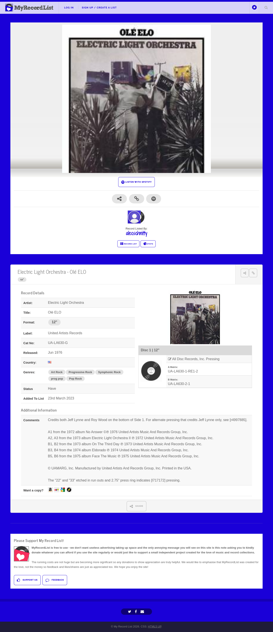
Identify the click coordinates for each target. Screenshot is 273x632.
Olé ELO (78, 271)
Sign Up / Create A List (99, 7)
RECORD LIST (128, 243)
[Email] (143, 611)
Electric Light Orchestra (42, 271)
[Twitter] (130, 611)
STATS (148, 243)
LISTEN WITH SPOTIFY (136, 182)
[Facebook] (136, 611)
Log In (69, 7)
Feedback (54, 580)
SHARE (136, 506)
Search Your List (266, 7)
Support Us (27, 580)
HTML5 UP (154, 626)
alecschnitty (136, 233)
